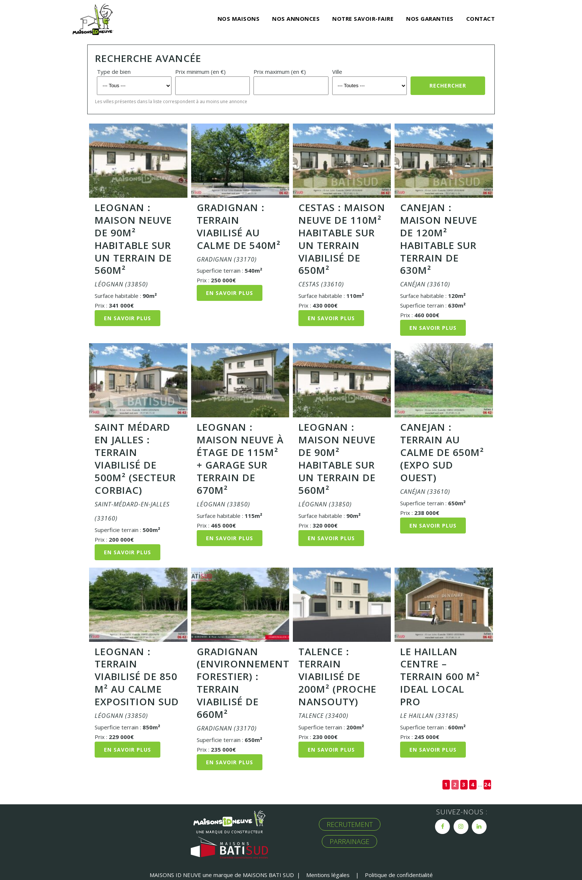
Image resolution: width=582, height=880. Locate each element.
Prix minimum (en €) (200, 71)
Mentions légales (328, 875)
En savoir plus (127, 318)
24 (487, 784)
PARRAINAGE (349, 841)
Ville (337, 71)
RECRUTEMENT (350, 824)
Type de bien (114, 71)
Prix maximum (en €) (280, 71)
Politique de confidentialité (399, 875)
